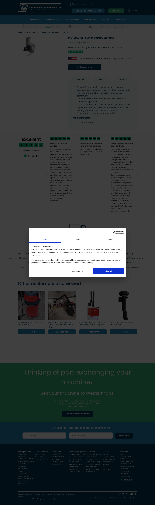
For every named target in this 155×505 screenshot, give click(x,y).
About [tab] (109, 239)
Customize (77, 271)
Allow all (108, 271)
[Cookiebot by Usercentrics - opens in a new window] (114, 232)
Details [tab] (77, 239)
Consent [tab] (45, 239)
